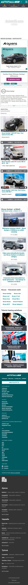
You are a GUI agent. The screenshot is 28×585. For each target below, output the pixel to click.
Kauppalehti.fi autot (6, 425)
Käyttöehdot (4, 434)
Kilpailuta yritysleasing (7, 396)
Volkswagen (4, 457)
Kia (2, 447)
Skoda (3, 454)
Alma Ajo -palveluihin (15, 472)
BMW (3, 444)
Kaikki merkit (5, 460)
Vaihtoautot (4, 378)
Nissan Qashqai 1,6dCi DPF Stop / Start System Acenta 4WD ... (13, 133)
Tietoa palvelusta (6, 430)
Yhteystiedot (4, 437)
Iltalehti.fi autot (5, 423)
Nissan (3, 450)
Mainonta (4, 405)
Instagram (6, 468)
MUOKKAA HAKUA (14, 79)
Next (25, 55)
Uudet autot (10, 378)
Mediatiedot (4, 401)
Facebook (6, 466)
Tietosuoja (4, 435)
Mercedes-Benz (5, 449)
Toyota (3, 455)
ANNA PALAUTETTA (14, 382)
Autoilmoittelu (5, 403)
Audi (3, 442)
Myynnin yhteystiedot (6, 408)
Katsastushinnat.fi (6, 416)
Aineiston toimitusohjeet (7, 406)
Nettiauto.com (5, 418)
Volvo (3, 458)
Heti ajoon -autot (5, 391)
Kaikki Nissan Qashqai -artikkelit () (11, 211)
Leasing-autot (18, 378)
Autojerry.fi (4, 415)
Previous (2, 55)
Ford (3, 445)
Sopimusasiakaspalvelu (7, 410)
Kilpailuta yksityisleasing (7, 395)
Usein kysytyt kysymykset (7, 432)
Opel (3, 452)
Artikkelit (24, 378)
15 (19, 211)
